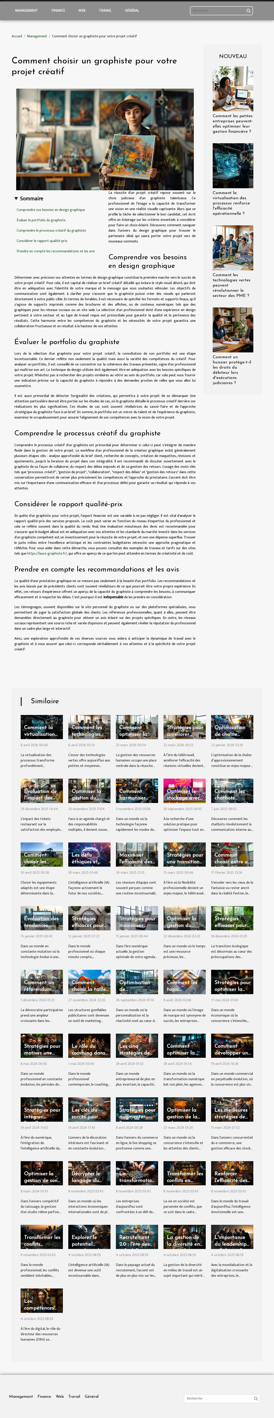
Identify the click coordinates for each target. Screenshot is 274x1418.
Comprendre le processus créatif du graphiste (51, 231)
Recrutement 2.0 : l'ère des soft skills (134, 1244)
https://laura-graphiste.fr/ (47, 554)
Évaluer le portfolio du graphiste (41, 220)
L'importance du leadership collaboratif (230, 1244)
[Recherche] (221, 10)
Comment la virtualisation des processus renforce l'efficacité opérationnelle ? (231, 203)
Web (81, 11)
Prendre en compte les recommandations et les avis (56, 251)
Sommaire (31, 199)
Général (132, 11)
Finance (58, 11)
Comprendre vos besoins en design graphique (51, 210)
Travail (105, 11)
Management (26, 11)
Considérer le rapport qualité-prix (42, 241)
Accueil (17, 36)
